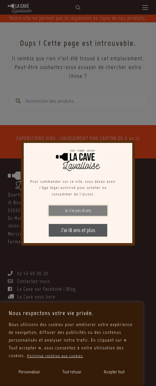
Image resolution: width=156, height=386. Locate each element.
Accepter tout (114, 372)
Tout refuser (72, 372)
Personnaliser (29, 372)
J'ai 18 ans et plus (78, 230)
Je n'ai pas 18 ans (78, 210)
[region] (71, 344)
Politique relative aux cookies (57, 355)
